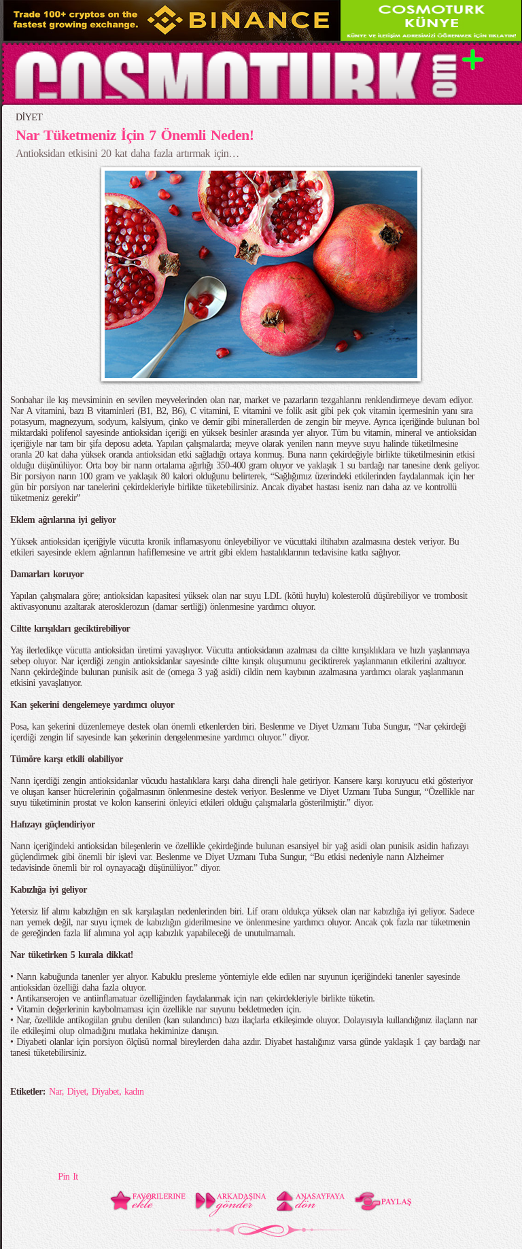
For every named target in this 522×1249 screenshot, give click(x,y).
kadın (133, 1092)
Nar (55, 1092)
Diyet (76, 1092)
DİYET (29, 117)
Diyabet (105, 1092)
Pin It (67, 1176)
